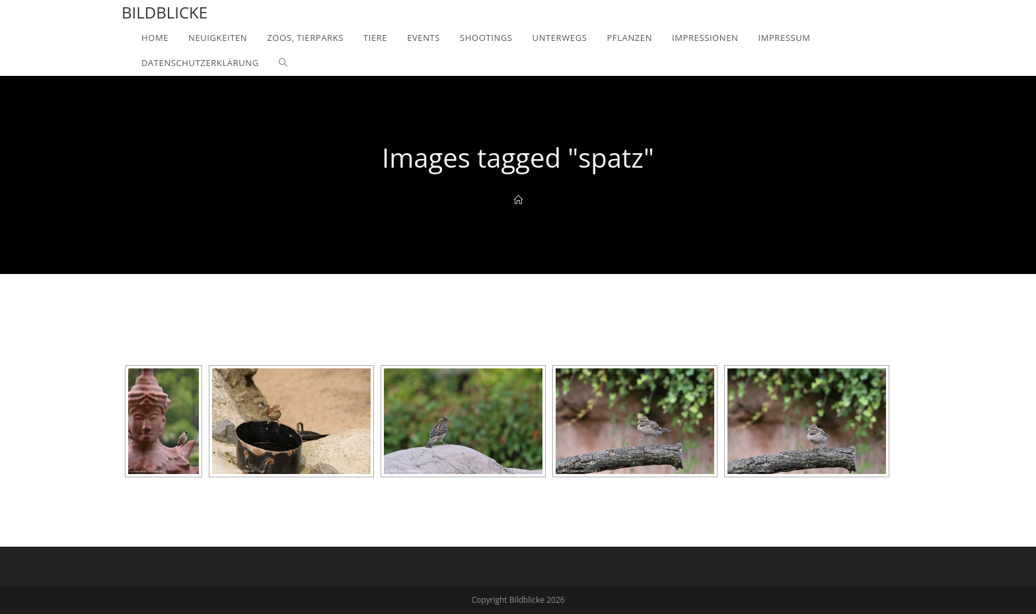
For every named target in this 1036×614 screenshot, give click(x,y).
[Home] (518, 200)
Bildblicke (164, 12)
